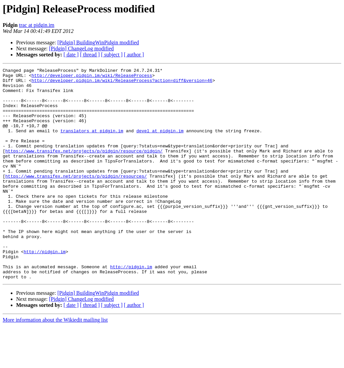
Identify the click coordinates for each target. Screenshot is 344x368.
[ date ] (71, 54)
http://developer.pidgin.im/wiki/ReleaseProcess (92, 77)
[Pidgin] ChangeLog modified (81, 48)
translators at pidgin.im (91, 144)
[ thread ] (90, 54)
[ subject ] (112, 54)
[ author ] (134, 54)
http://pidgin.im (45, 289)
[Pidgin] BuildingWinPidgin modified (98, 42)
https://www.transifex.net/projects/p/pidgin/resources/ (76, 198)
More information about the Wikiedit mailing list (55, 362)
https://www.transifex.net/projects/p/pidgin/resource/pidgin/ (84, 168)
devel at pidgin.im (159, 144)
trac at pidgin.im (36, 25)
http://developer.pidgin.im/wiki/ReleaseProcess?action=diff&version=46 (122, 83)
